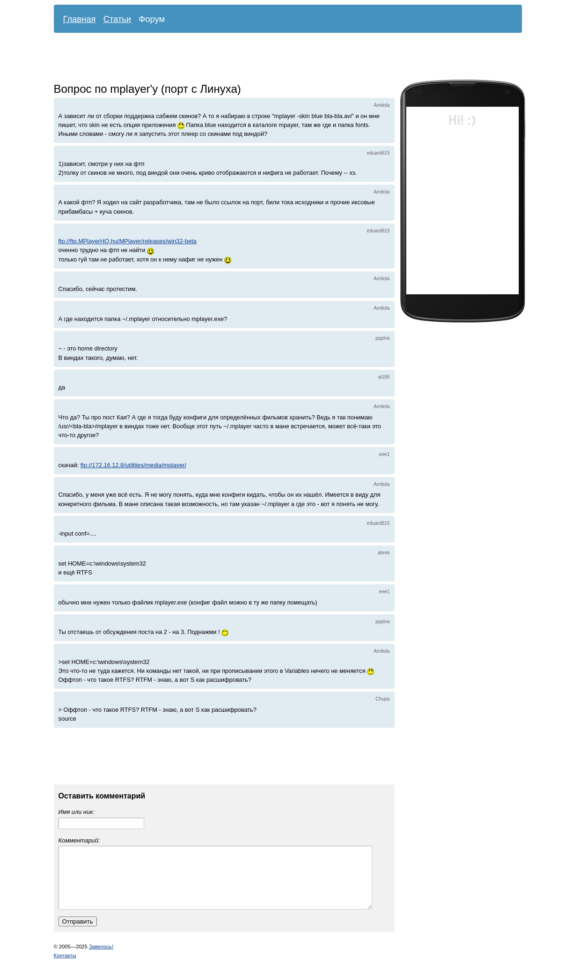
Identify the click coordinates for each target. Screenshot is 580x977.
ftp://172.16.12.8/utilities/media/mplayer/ (133, 465)
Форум (152, 19)
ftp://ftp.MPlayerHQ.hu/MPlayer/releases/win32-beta (128, 241)
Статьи (117, 19)
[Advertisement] (281, 58)
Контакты (65, 967)
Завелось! (101, 958)
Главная (79, 19)
